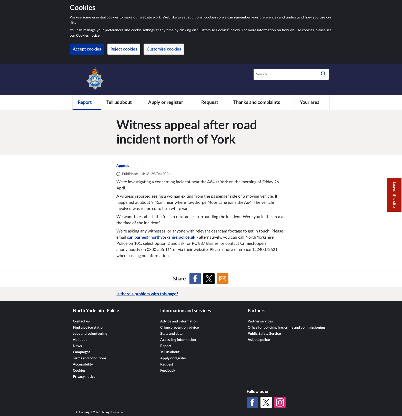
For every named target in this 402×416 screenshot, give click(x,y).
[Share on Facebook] (195, 278)
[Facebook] (252, 402)
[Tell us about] (122, 102)
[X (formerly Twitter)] (266, 402)
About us (80, 340)
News (77, 346)
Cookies (79, 370)
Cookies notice (87, 35)
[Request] (212, 102)
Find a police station (89, 327)
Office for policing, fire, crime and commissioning (286, 327)
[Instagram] (280, 402)
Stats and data (171, 334)
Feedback (167, 370)
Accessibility (83, 364)
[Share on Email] (222, 278)
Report (165, 346)
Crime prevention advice (179, 327)
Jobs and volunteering (90, 334)
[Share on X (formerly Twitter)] (209, 278)
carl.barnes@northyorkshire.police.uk (161, 237)
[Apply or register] (169, 102)
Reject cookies (123, 49)
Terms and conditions (89, 358)
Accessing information (178, 340)
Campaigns (81, 352)
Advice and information (179, 321)
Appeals (122, 166)
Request (166, 364)
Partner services (260, 321)
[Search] (323, 74)
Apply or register (173, 358)
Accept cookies (87, 49)
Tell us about (169, 352)
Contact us (81, 321)
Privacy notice (84, 377)
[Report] (87, 102)
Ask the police (259, 340)
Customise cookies (164, 49)
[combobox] (291, 74)
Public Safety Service (264, 334)
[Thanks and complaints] (261, 102)
